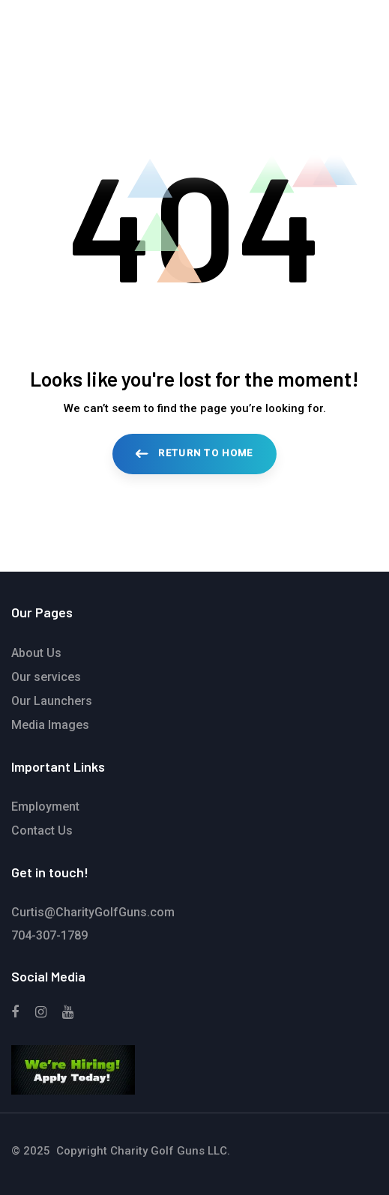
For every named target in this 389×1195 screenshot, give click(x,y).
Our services (46, 677)
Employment (45, 806)
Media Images (50, 725)
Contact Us (42, 830)
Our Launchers (51, 701)
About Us (36, 653)
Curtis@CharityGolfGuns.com (93, 912)
